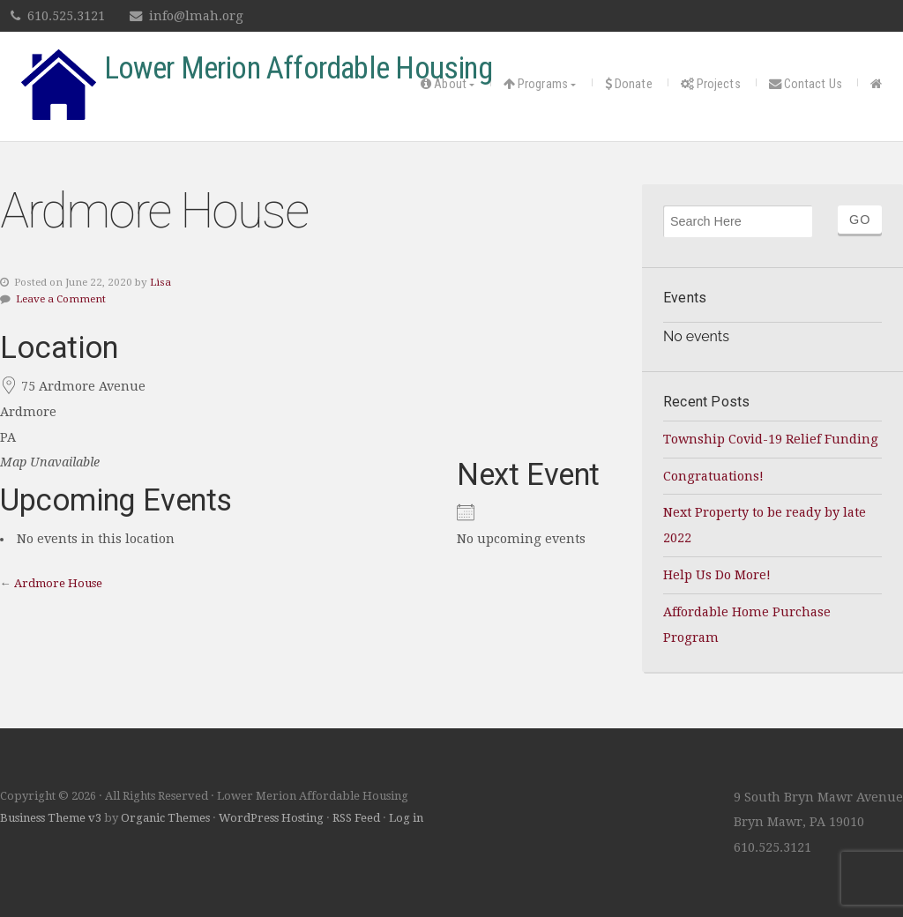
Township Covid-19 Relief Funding (770, 439)
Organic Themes (165, 817)
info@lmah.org (196, 16)
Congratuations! (713, 476)
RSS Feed (356, 817)
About (443, 84)
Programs (536, 84)
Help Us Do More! (717, 575)
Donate (629, 84)
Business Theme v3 (50, 817)
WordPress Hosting (271, 817)
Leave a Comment (61, 299)
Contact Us (805, 84)
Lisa (160, 282)
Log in (406, 817)
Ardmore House (58, 583)
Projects (711, 84)
